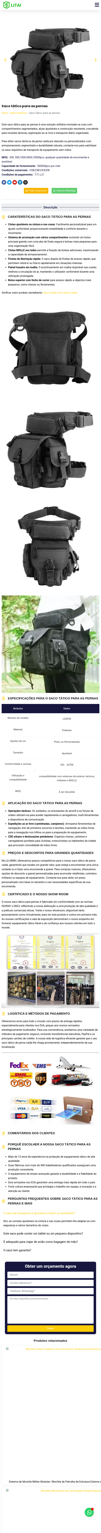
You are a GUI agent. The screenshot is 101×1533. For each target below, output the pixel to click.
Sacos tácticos (18, 113)
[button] (5, 60)
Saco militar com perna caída (60, 292)
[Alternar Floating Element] (89, 1512)
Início (5, 113)
